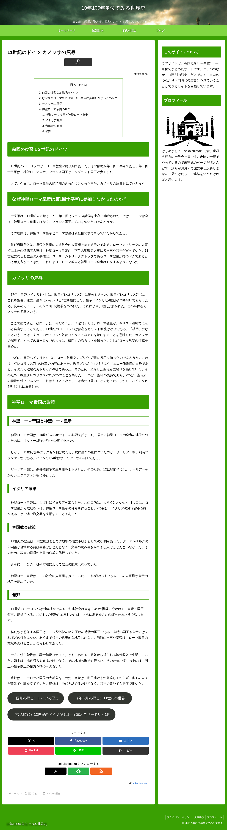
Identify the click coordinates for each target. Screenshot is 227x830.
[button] (78, 62)
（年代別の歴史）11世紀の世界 (102, 700)
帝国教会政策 (54, 127)
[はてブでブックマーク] (126, 742)
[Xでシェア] (31, 742)
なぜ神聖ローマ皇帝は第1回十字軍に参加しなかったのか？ (80, 98)
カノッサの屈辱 (52, 104)
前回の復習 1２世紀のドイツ (60, 92)
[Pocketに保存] (31, 752)
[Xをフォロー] (70, 772)
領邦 (48, 133)
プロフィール (214, 818)
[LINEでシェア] (78, 752)
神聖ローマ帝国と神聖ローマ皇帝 (67, 115)
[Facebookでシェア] (78, 742)
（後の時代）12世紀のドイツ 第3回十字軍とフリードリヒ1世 (61, 716)
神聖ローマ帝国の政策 (56, 110)
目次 (73, 85)
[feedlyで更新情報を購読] (78, 772)
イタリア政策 (54, 121)
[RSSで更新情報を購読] (86, 772)
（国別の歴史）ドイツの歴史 (36, 700)
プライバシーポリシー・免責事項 (184, 818)
